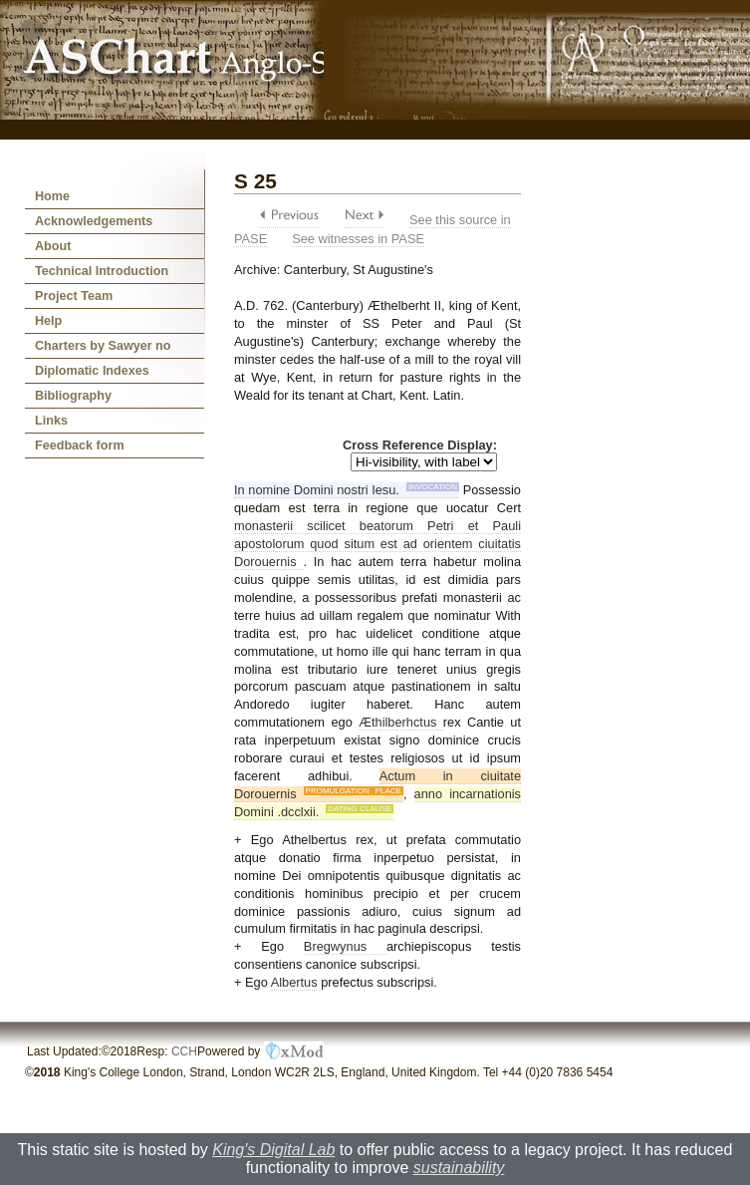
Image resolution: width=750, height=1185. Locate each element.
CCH (184, 1051)
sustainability (459, 1167)
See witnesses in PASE (358, 238)
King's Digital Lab (273, 1149)
